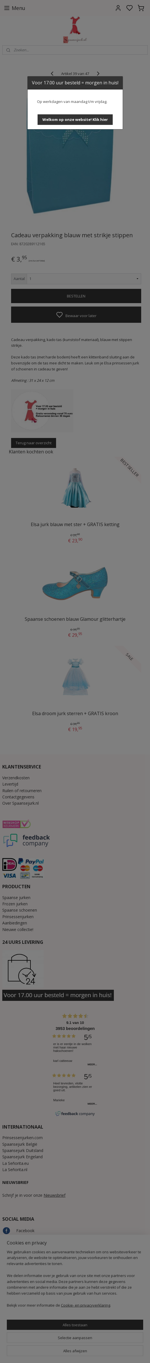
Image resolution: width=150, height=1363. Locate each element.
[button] (75, 119)
